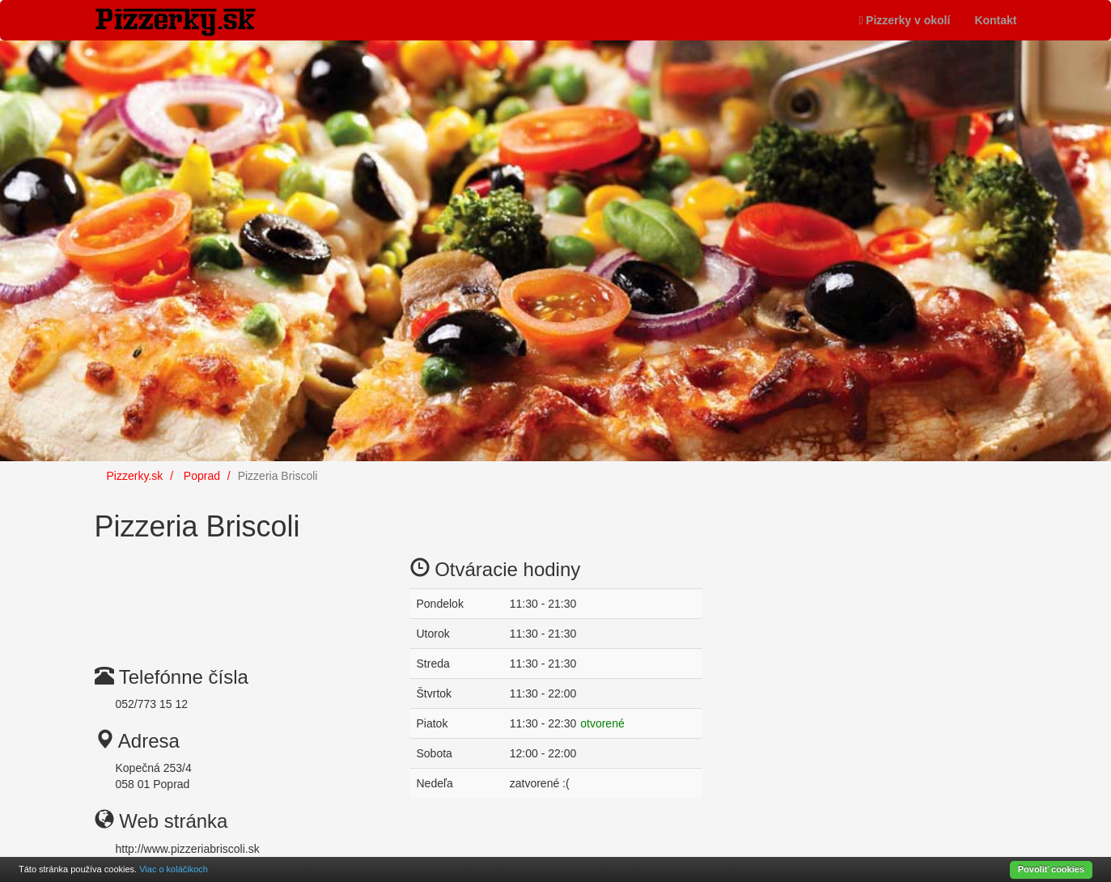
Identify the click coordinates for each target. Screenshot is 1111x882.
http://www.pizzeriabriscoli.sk (188, 848)
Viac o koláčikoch (173, 869)
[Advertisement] (224, 591)
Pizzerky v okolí (904, 20)
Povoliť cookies (1051, 869)
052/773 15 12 (152, 704)
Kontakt (995, 20)
